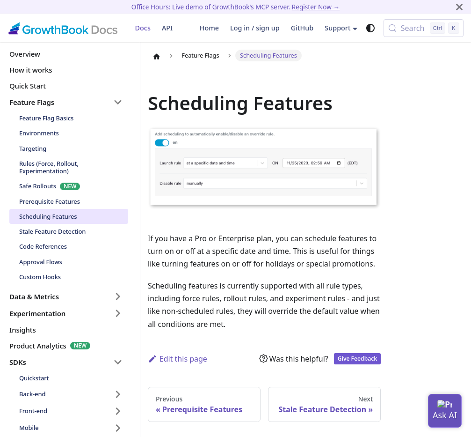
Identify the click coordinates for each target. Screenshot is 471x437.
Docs (143, 27)
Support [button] (337, 27)
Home (209, 27)
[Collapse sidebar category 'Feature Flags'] (118, 102)
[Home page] (157, 56)
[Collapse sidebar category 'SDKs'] (118, 362)
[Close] (459, 7)
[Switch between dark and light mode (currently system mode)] (370, 28)
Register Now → (316, 6)
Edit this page (177, 359)
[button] (66, 296)
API (167, 27)
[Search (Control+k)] (424, 28)
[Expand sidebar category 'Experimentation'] (118, 313)
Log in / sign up (255, 27)
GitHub (302, 27)
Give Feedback (357, 359)
